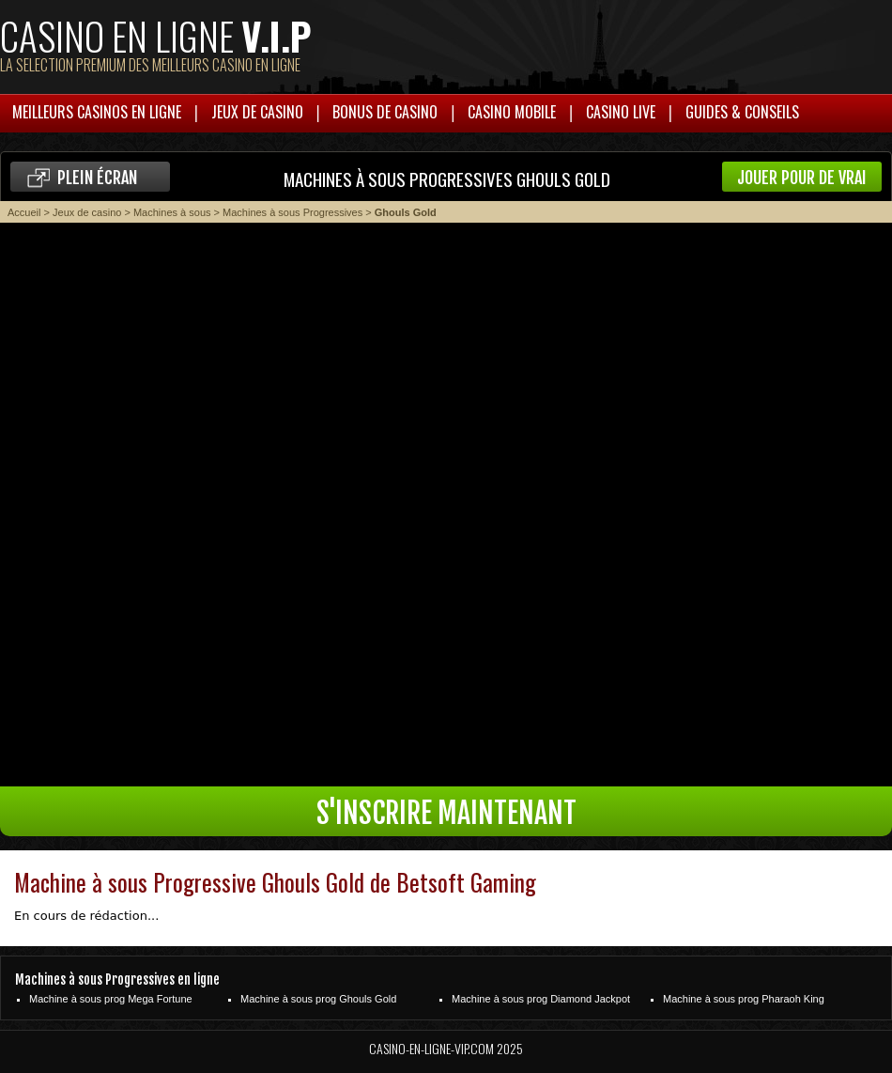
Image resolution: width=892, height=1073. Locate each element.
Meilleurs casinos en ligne (96, 112)
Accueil (24, 212)
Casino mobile (512, 112)
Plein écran (97, 177)
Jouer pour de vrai (802, 177)
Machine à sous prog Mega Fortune (110, 998)
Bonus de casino (385, 112)
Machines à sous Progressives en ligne (117, 979)
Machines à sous (172, 212)
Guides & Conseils (742, 112)
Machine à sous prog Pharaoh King (743, 998)
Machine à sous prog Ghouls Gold (318, 998)
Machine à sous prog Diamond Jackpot (541, 998)
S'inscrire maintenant (446, 813)
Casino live (620, 112)
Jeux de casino (257, 112)
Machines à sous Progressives (292, 212)
